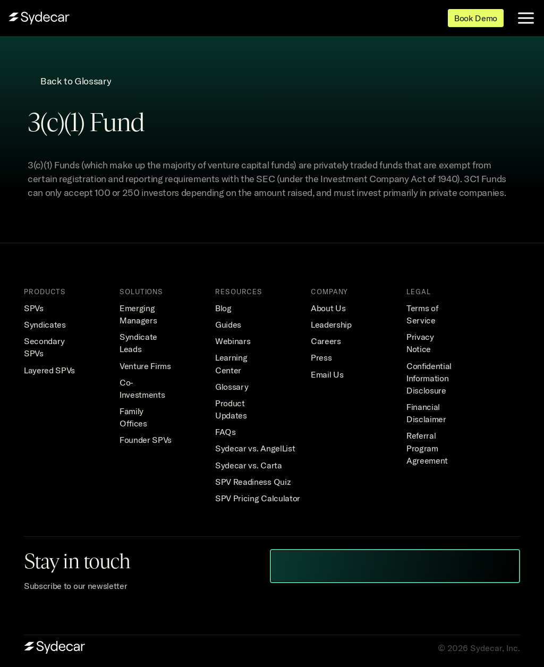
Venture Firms (145, 366)
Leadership (331, 324)
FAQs (225, 431)
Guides (228, 324)
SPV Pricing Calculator (257, 498)
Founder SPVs (146, 439)
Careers (326, 341)
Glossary (231, 386)
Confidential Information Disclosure (430, 378)
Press (321, 357)
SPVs (34, 308)
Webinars (232, 341)
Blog (223, 308)
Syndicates (45, 324)
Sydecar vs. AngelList (255, 448)
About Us (328, 308)
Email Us (327, 374)
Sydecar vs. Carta (248, 465)
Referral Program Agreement (427, 447)
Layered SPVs (49, 370)
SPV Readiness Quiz (253, 481)
